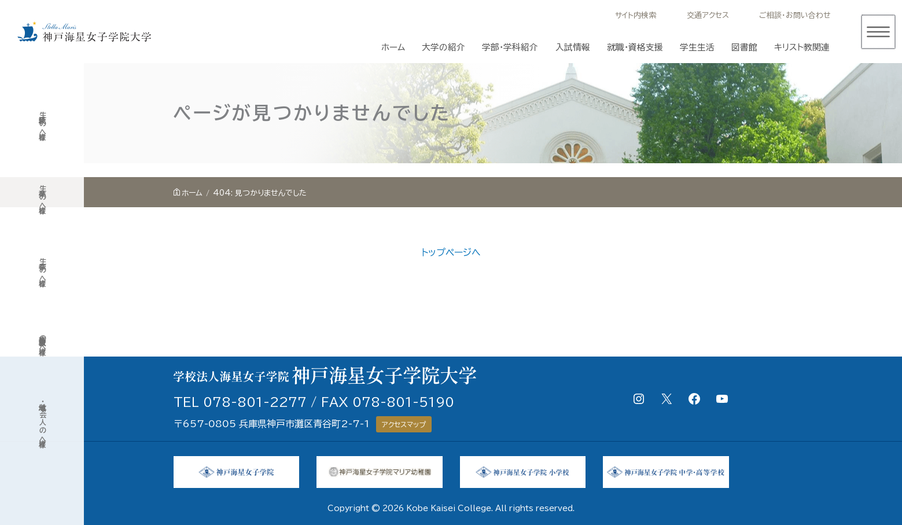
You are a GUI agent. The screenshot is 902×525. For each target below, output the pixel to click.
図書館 (744, 47)
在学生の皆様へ (42, 269)
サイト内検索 (635, 15)
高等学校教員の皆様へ (42, 341)
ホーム (393, 47)
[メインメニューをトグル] (877, 32)
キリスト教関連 (802, 47)
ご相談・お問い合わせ (795, 15)
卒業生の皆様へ (42, 196)
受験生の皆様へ (42, 123)
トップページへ (451, 252)
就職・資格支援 (635, 47)
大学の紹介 (443, 47)
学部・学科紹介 (510, 47)
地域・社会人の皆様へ (42, 420)
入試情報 (572, 47)
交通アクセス (708, 15)
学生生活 (697, 47)
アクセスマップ (404, 424)
